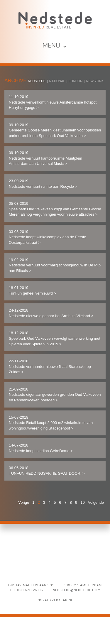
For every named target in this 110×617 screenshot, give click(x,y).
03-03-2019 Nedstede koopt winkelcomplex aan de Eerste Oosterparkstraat (47, 237)
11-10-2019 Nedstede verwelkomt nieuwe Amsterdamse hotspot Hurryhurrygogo (53, 102)
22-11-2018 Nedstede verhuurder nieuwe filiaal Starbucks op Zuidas (50, 366)
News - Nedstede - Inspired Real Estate (55, 20)
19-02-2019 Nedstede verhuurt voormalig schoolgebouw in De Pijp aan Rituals (55, 265)
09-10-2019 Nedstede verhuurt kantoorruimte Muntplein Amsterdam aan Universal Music (45, 158)
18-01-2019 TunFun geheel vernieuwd (32, 290)
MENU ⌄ (55, 45)
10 (82, 502)
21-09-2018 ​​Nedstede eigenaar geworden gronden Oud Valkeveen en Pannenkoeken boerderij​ (55, 394)
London (75, 81)
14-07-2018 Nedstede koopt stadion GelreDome (41, 448)
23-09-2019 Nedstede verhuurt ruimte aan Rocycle (43, 184)
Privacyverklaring (55, 600)
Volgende (96, 502)
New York (95, 81)
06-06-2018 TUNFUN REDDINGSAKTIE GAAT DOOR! (46, 471)
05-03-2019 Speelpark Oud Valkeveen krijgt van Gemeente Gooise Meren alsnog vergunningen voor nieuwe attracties (55, 209)
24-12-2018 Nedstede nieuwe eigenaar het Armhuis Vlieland (51, 313)
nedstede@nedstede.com (77, 590)
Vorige (23, 502)
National (57, 81)
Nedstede (36, 81)
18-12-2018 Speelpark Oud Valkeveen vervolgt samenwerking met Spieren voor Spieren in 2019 (54, 338)
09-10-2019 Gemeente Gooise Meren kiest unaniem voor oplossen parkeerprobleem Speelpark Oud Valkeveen (55, 130)
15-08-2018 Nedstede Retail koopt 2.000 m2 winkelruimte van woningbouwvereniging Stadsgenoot (51, 422)
